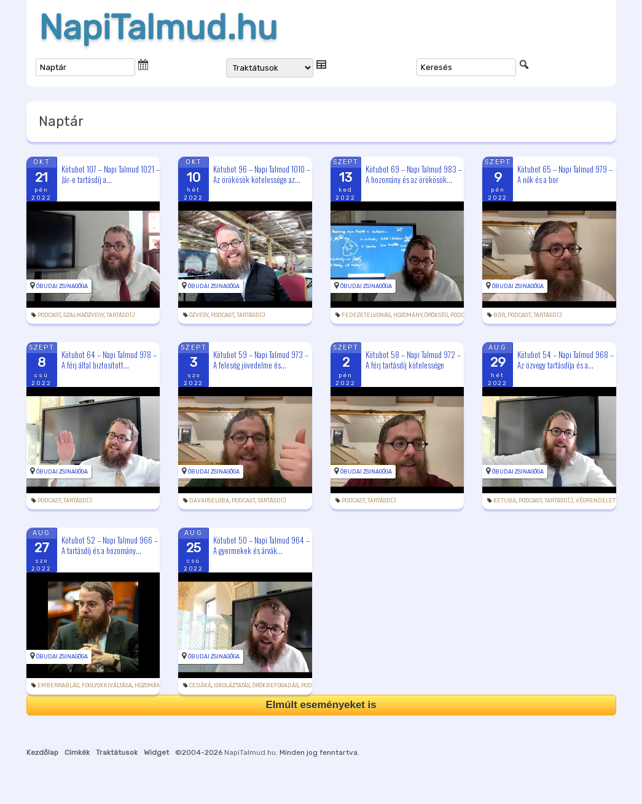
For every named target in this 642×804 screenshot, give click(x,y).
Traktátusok (117, 752)
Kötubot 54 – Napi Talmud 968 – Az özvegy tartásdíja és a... (565, 359)
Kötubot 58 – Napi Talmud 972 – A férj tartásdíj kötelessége (413, 359)
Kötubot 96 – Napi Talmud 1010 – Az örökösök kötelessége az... (261, 174)
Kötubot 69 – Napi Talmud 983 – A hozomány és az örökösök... (414, 174)
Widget (156, 752)
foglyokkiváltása (107, 685)
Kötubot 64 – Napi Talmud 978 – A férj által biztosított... (109, 359)
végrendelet (596, 501)
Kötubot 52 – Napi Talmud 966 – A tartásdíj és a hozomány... (109, 545)
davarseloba (209, 501)
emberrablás (58, 685)
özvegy (198, 315)
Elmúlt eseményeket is (320, 705)
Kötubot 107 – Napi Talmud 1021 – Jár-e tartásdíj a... (110, 174)
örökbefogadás (275, 685)
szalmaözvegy (83, 315)
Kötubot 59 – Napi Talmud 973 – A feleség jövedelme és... (260, 359)
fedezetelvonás (366, 315)
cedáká (200, 685)
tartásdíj (120, 315)
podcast (49, 315)
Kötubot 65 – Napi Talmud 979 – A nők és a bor (565, 174)
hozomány (407, 315)
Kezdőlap (42, 752)
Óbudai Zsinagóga (62, 286)
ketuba (504, 501)
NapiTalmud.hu (158, 27)
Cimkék (77, 752)
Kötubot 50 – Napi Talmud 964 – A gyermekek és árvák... (261, 545)
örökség (436, 315)
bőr (499, 315)
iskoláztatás (232, 685)
